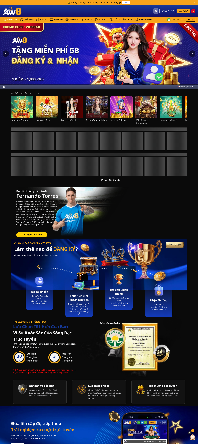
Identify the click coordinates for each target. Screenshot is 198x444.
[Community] (155, 11)
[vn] (193, 11)
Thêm (190, 19)
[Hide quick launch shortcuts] (189, 413)
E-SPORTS (101, 19)
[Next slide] (192, 53)
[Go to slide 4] (101, 80)
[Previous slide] (6, 53)
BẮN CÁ (86, 19)
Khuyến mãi (175, 19)
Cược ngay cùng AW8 (31, 224)
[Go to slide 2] (96, 80)
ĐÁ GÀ (127, 19)
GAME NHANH (143, 19)
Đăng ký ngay (175, 234)
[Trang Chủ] (12, 11)
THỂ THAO (26, 19)
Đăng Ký (183, 11)
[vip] (192, 417)
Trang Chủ (10, 19)
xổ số (115, 19)
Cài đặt (126, 2)
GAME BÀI (71, 19)
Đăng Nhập (168, 11)
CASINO (41, 19)
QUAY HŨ (56, 19)
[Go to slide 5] (104, 80)
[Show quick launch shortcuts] (191, 410)
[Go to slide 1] (93, 80)
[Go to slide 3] (99, 80)
